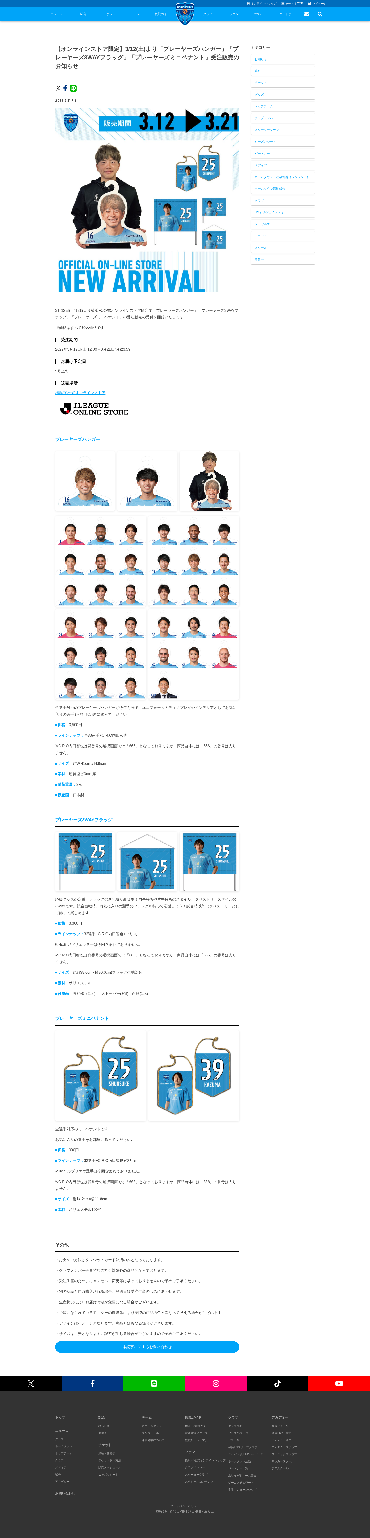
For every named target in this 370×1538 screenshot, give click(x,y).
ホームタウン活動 (239, 1461)
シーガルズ (262, 224)
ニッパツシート (108, 1474)
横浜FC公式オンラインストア (80, 393)
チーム (136, 14)
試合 (83, 14)
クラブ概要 (235, 1426)
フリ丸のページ (238, 1433)
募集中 (259, 259)
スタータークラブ (267, 130)
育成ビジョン (280, 1426)
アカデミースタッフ (284, 1447)
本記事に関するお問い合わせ (147, 1347)
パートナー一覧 (238, 1468)
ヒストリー (235, 1440)
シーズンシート (265, 141)
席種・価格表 (106, 1453)
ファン (234, 14)
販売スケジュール (109, 1467)
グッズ (259, 94)
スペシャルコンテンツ (199, 1481)
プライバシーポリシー (185, 1506)
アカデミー (260, 14)
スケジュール (150, 1433)
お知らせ (261, 59)
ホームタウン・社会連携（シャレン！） (282, 177)
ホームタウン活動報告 (270, 189)
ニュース (56, 14)
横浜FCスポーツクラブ (242, 1447)
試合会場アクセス (196, 1433)
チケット (109, 14)
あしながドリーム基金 (242, 1475)
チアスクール (280, 1468)
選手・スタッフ (152, 1426)
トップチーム (264, 106)
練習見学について (153, 1440)
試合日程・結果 (281, 1433)
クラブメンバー (265, 118)
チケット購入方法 (109, 1460)
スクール (261, 247)
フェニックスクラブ (284, 1454)
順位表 (102, 1433)
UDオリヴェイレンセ (269, 212)
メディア (261, 165)
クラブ (207, 14)
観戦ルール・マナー (197, 1440)
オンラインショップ (262, 3)
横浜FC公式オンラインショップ (205, 1460)
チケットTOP (292, 3)
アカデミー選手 (281, 1440)
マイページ (317, 3)
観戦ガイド (162, 14)
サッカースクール (283, 1461)
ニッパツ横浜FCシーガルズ (245, 1454)
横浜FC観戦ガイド (197, 1426)
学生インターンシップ (242, 1489)
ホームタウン (63, 1446)
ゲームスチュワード (241, 1482)
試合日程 (104, 1426)
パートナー (287, 14)
